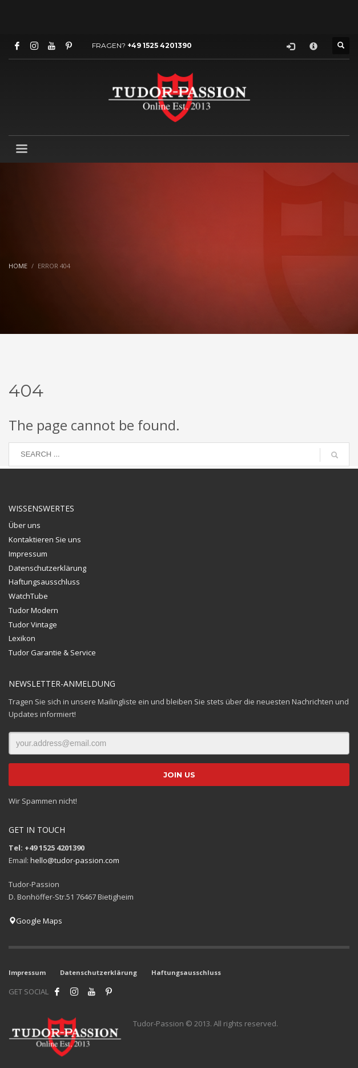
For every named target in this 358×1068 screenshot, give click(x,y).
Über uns (25, 525)
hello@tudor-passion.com (74, 860)
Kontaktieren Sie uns (45, 539)
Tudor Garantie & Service (52, 652)
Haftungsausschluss (44, 582)
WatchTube (28, 596)
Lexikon (22, 638)
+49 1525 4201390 (159, 45)
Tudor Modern (33, 610)
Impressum (28, 554)
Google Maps (35, 921)
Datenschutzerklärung (47, 568)
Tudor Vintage (33, 624)
